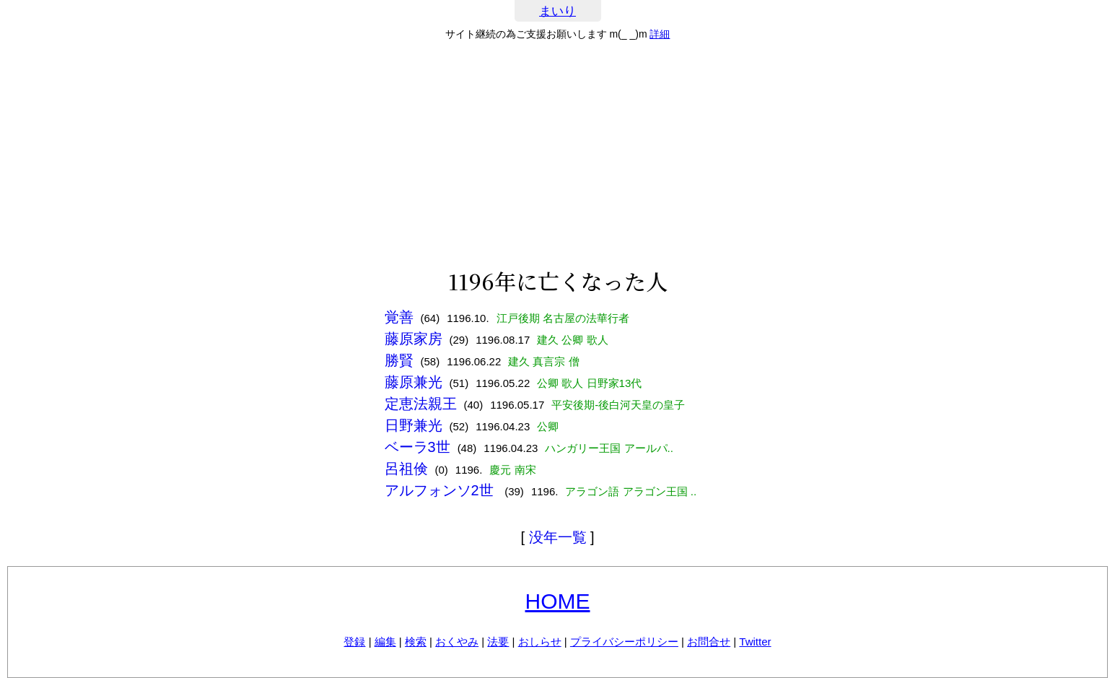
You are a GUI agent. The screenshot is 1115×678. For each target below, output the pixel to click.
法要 (498, 641)
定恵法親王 (421, 404)
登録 (354, 641)
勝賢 (399, 360)
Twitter (755, 641)
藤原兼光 (413, 382)
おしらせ (539, 641)
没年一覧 (558, 537)
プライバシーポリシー (624, 641)
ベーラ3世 (417, 447)
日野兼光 (413, 425)
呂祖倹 (406, 469)
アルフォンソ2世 (441, 490)
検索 (416, 641)
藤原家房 (413, 339)
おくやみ (456, 641)
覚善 (399, 317)
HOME (557, 601)
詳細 (660, 34)
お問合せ (708, 641)
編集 (385, 641)
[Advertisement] (558, 154)
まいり (557, 11)
